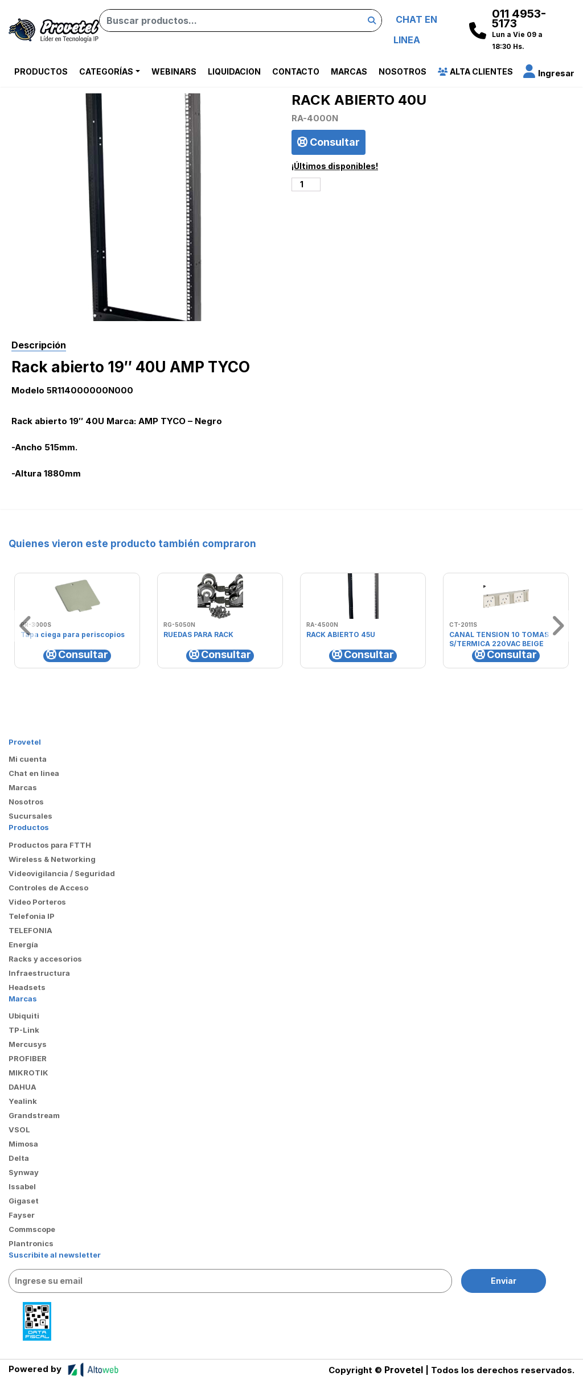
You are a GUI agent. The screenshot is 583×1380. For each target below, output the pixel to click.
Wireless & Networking (52, 859)
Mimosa (23, 1143)
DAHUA (22, 1086)
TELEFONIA (30, 930)
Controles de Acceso (48, 887)
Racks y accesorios (45, 958)
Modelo (27, 390)
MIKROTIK (28, 1072)
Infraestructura (39, 972)
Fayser (22, 1214)
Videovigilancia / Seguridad (62, 873)
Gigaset (24, 1200)
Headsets (27, 987)
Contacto (295, 71)
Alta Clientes (475, 71)
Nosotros (402, 71)
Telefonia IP (32, 916)
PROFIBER (28, 1058)
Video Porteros (37, 901)
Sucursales (30, 815)
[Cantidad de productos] (306, 184)
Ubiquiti (24, 1015)
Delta (19, 1158)
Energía (23, 944)
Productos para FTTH (50, 844)
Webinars (173, 71)
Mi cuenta (28, 758)
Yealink (23, 1101)
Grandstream (34, 1115)
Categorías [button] (106, 71)
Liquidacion (234, 71)
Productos (41, 71)
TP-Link (24, 1029)
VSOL (19, 1129)
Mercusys (28, 1044)
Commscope (32, 1229)
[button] (548, 73)
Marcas (349, 71)
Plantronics (31, 1243)
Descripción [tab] (38, 345)
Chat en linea (34, 773)
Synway (24, 1172)
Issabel (22, 1186)
